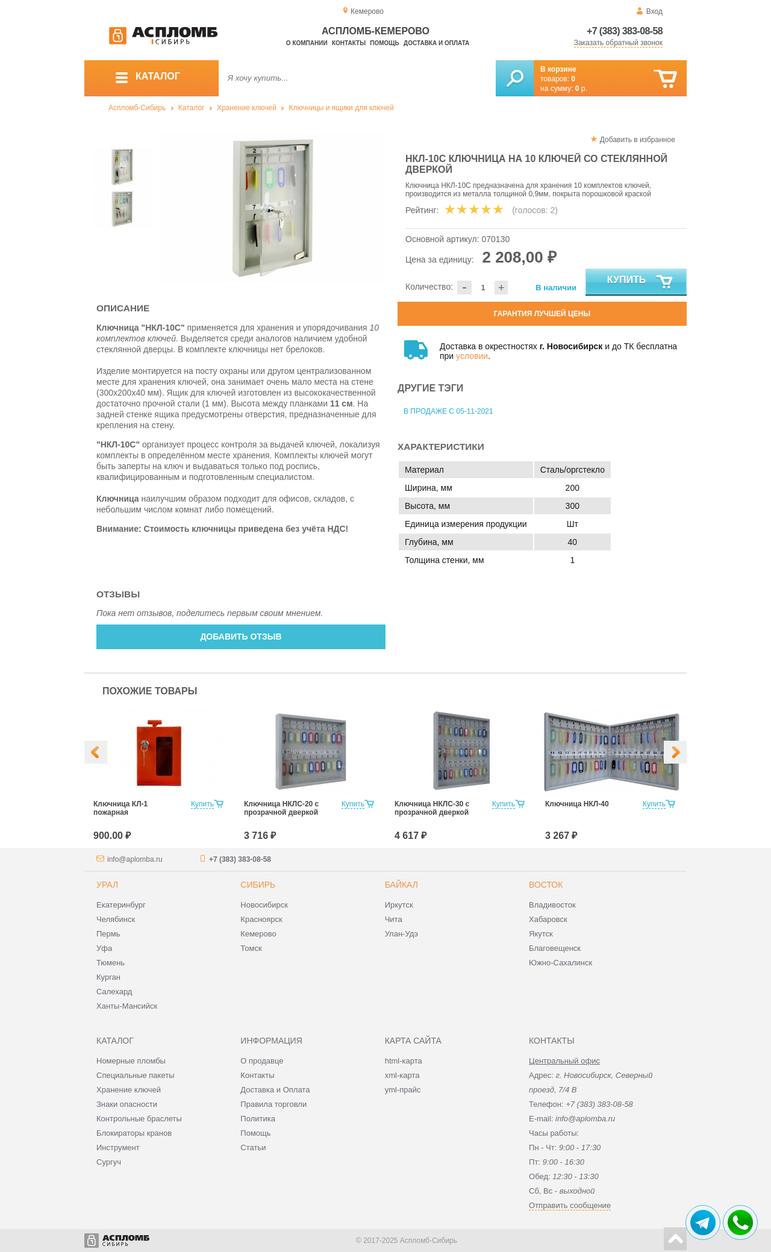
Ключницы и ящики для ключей (341, 108)
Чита (393, 919)
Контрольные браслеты (139, 1118)
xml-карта (402, 1075)
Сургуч (108, 1161)
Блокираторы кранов (134, 1133)
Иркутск (399, 904)
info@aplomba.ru (135, 859)
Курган (108, 977)
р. (581, 88)
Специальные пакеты (135, 1075)
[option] (273, 207)
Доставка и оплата (436, 43)
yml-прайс (403, 1089)
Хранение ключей (246, 108)
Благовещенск (555, 948)
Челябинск (115, 919)
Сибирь (257, 884)
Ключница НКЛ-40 (577, 804)
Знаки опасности (126, 1104)
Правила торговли (273, 1104)
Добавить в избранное (637, 139)
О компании (307, 43)
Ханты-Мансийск (126, 1006)
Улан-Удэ (401, 933)
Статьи (253, 1147)
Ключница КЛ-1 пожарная (120, 808)
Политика (257, 1118)
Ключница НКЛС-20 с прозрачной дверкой (281, 808)
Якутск (541, 933)
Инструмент (118, 1147)
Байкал (401, 884)
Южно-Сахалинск (560, 962)
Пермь (108, 933)
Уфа (104, 948)
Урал (107, 884)
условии (472, 356)
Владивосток (552, 904)
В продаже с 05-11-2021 (448, 411)
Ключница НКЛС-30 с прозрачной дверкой (432, 808)
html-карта (403, 1060)
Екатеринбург (121, 904)
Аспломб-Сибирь (137, 108)
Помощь (384, 43)
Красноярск (261, 919)
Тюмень (110, 962)
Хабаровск (548, 919)
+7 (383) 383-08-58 (625, 31)
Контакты (349, 43)
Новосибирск (264, 904)
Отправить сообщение (570, 1205)
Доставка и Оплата (275, 1089)
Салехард (114, 991)
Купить (640, 282)
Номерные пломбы (131, 1060)
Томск (250, 948)
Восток (546, 884)
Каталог (191, 108)
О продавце (261, 1060)
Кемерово (258, 933)
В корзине (558, 69)
